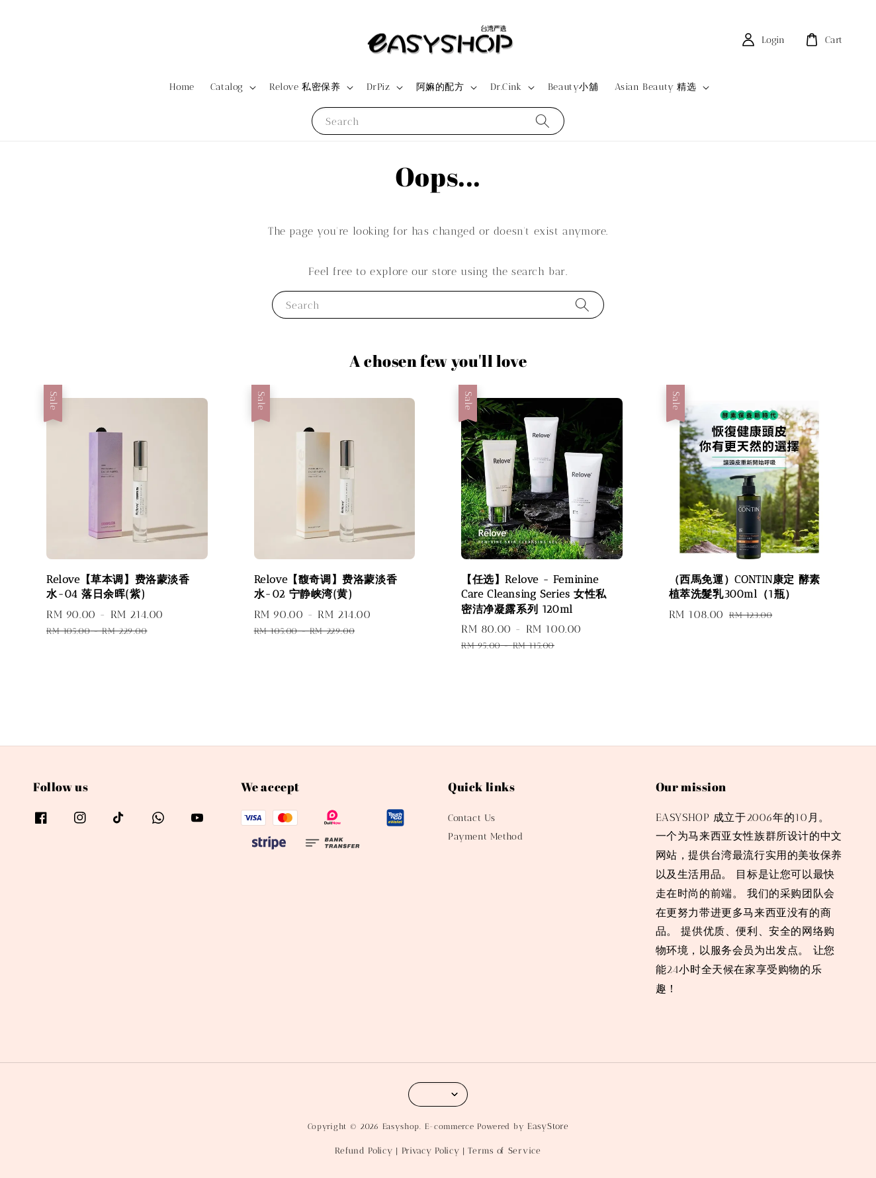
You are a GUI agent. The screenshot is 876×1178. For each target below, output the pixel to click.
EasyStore (547, 1126)
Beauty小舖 (573, 87)
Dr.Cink (506, 87)
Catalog (226, 87)
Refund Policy (363, 1151)
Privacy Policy (431, 1151)
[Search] (542, 121)
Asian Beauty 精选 (656, 87)
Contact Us (472, 818)
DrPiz (378, 87)
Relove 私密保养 (305, 87)
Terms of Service (504, 1151)
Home (181, 87)
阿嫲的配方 (440, 87)
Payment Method (485, 836)
